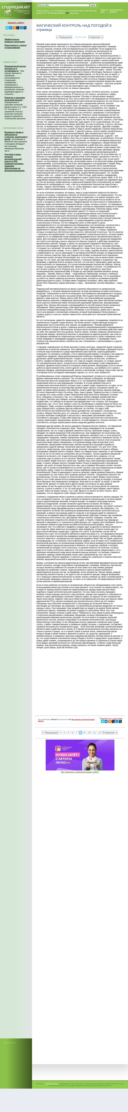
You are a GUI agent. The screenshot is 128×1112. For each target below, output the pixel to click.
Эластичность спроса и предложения (15, 46)
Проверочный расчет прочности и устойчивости (15, 68)
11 (94, 732)
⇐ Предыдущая (64, 37)
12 (100, 732)
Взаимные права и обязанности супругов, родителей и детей (16, 135)
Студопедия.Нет (51, 1083)
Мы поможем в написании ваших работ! (80, 772)
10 (89, 732)
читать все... (74, 13)
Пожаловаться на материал (116, 11)
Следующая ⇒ (96, 37)
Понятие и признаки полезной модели (14, 99)
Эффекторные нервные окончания (14, 40)
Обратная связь (104, 11)
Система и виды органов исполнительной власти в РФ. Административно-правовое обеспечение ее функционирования (14, 162)
